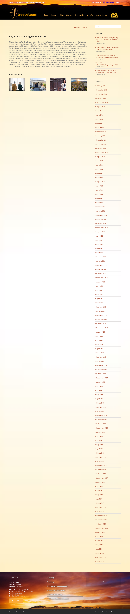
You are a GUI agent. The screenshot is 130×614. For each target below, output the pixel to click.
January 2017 (100, 511)
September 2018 (102, 428)
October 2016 (101, 524)
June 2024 (99, 165)
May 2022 (99, 244)
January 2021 (100, 311)
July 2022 (99, 236)
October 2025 (101, 98)
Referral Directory (55, 594)
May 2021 (99, 294)
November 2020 (101, 319)
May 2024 (99, 169)
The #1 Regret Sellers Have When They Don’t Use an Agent (107, 48)
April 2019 (99, 399)
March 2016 (100, 553)
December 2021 (101, 265)
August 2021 (100, 282)
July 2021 (99, 286)
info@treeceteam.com (36, 2)
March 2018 (100, 453)
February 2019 (101, 407)
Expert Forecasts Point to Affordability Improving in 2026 (107, 64)
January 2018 (100, 461)
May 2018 (99, 445)
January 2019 (100, 411)
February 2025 (101, 132)
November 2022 (101, 219)
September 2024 (102, 152)
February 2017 (101, 507)
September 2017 (102, 478)
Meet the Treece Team (57, 590)
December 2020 (101, 315)
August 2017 (100, 482)
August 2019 (100, 382)
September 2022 (102, 228)
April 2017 (99, 499)
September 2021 (102, 278)
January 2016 (100, 561)
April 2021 (99, 299)
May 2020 (99, 344)
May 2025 (99, 119)
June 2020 (99, 340)
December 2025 (101, 90)
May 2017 (99, 495)
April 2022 (99, 248)
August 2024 (100, 157)
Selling (51, 582)
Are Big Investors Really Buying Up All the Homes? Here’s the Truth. (107, 40)
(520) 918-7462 (23, 2)
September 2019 (102, 378)
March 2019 (100, 403)
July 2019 (99, 386)
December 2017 (101, 465)
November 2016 (101, 520)
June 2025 (99, 115)
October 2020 (101, 324)
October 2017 (101, 474)
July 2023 (99, 186)
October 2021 (101, 273)
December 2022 (101, 215)
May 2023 (99, 194)
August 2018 (100, 432)
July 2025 (99, 111)
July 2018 (99, 436)
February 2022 (101, 257)
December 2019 (101, 365)
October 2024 (101, 148)
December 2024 (101, 140)
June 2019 (99, 390)
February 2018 (101, 457)
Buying (51, 578)
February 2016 (101, 557)
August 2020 (100, 332)
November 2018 (101, 420)
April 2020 (99, 349)
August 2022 (100, 232)
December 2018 (101, 415)
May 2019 (99, 395)
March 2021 (100, 303)
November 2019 (101, 369)
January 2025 (100, 136)
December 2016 (101, 516)
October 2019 (101, 374)
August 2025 (100, 107)
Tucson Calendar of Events (58, 599)
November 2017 (101, 470)
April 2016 (99, 549)
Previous (77, 27)
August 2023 (100, 182)
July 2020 (99, 336)
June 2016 (99, 541)
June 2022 (99, 240)
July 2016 (99, 536)
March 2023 (100, 203)
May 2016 (99, 545)
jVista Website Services (109, 612)
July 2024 (99, 161)
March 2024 (100, 178)
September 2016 (102, 528)
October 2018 (101, 424)
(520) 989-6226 (17, 594)
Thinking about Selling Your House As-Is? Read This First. (106, 72)
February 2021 (101, 307)
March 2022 (100, 253)
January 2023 (100, 211)
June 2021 (99, 290)
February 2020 (101, 357)
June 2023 (99, 190)
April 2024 (99, 173)
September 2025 (102, 102)
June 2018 (99, 440)
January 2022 (100, 261)
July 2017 (99, 486)
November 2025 (101, 94)
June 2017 (99, 491)
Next (83, 27)
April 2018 (99, 449)
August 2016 (100, 532)
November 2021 (101, 269)
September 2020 (102, 328)
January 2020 (100, 361)
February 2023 (101, 207)
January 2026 (100, 86)
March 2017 (100, 503)
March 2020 (100, 353)
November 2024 (101, 144)
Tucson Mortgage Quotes (58, 586)
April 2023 (99, 198)
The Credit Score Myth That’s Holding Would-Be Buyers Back (107, 56)
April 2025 (99, 123)
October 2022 (101, 223)
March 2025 (100, 127)
